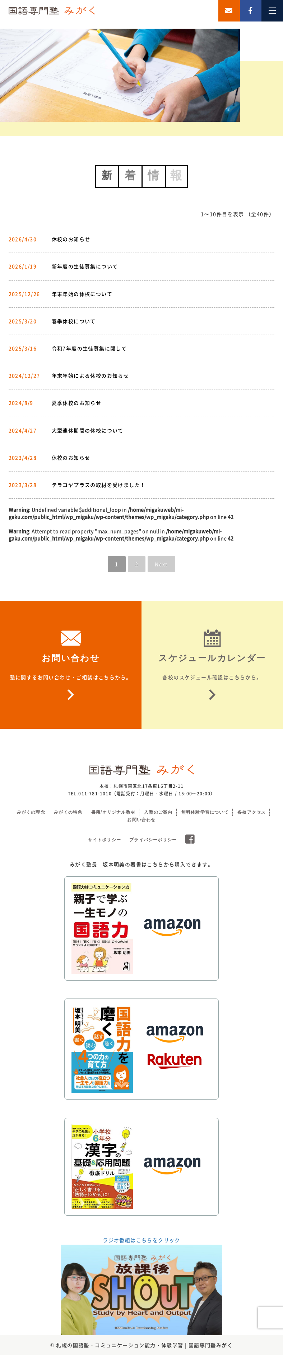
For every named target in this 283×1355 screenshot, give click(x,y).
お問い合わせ (141, 819)
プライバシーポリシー (153, 839)
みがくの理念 (31, 812)
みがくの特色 (68, 812)
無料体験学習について (205, 812)
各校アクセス (251, 812)
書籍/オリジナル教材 (113, 812)
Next (161, 564)
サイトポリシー (104, 839)
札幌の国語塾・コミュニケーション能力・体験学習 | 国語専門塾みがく (144, 1345)
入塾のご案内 (158, 812)
